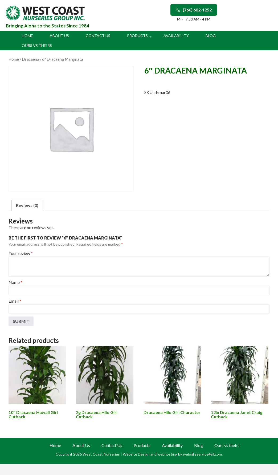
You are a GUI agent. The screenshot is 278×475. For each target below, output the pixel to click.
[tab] (27, 205)
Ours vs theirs (37, 45)
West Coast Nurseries (102, 454)
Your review (21, 253)
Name (15, 282)
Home (27, 35)
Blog (211, 35)
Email (15, 300)
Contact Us (98, 35)
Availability (176, 35)
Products (137, 35)
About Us (59, 35)
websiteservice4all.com (202, 454)
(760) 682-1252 (194, 9)
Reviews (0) (27, 205)
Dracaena (30, 59)
